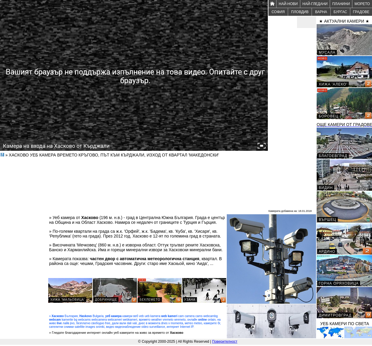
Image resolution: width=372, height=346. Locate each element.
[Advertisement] (292, 118)
